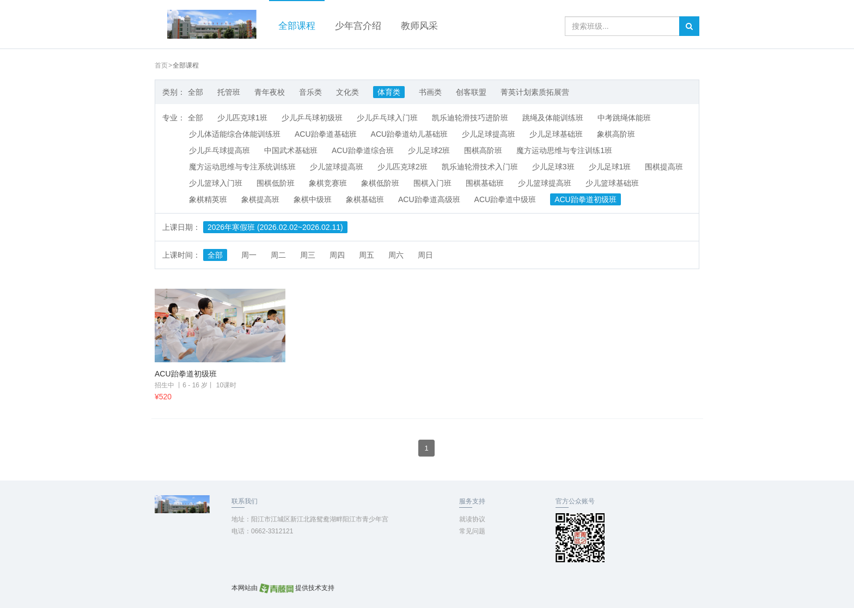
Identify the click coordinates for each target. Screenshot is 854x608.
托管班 (228, 92)
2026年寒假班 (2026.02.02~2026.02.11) (275, 227)
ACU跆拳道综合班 (363, 150)
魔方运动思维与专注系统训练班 (242, 166)
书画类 (430, 92)
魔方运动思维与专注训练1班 (564, 150)
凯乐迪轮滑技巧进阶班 (470, 117)
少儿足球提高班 (488, 134)
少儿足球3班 (553, 166)
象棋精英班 (208, 199)
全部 (195, 92)
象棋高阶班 (616, 134)
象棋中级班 (313, 199)
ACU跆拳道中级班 (505, 199)
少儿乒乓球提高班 (219, 150)
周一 (249, 255)
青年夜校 (269, 92)
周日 (425, 255)
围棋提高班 (664, 166)
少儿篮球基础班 (612, 183)
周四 (337, 255)
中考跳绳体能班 (624, 117)
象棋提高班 (260, 199)
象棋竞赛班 (328, 183)
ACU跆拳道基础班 (326, 134)
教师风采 (419, 26)
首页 (161, 65)
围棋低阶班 (276, 183)
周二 (278, 255)
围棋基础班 (485, 183)
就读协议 (472, 519)
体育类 (388, 92)
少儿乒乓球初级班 (312, 117)
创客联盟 (471, 92)
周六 (396, 255)
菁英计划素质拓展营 (535, 92)
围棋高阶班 (483, 150)
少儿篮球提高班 (336, 166)
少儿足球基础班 (556, 134)
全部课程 (296, 26)
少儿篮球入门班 (215, 183)
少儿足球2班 (429, 150)
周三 (307, 255)
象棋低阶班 (380, 183)
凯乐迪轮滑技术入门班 (480, 166)
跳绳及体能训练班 (552, 117)
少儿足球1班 (610, 166)
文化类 (347, 92)
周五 (366, 255)
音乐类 (310, 92)
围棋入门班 (432, 183)
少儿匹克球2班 (402, 166)
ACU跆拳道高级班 (429, 199)
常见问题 (472, 531)
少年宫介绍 (358, 26)
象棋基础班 (365, 199)
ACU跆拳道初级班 (585, 199)
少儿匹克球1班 (242, 117)
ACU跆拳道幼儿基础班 (409, 134)
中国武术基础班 (291, 150)
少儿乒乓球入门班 (387, 117)
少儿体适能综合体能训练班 (234, 134)
